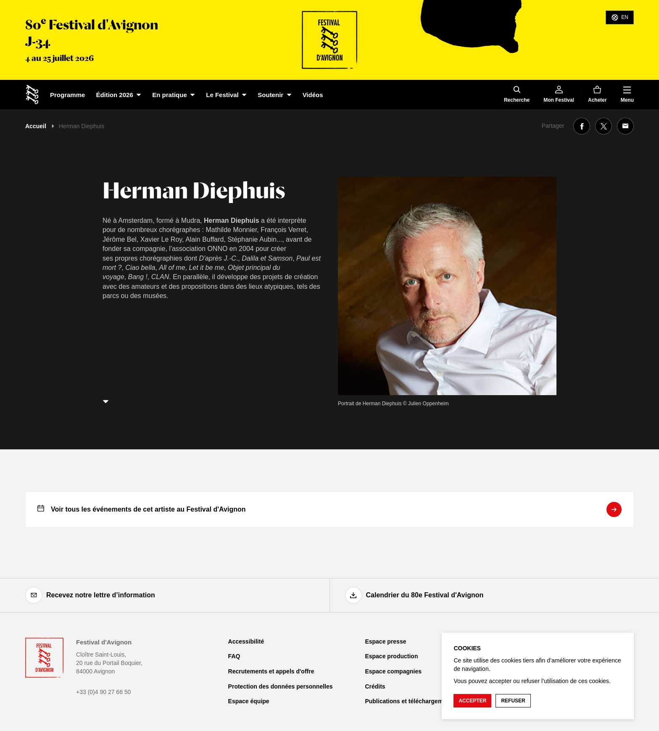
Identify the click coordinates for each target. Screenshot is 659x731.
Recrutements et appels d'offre (271, 671)
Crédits (375, 686)
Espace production (391, 656)
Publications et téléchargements (410, 701)
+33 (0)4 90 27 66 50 (103, 692)
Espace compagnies (393, 671)
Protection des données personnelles (280, 686)
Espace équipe (248, 701)
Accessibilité (246, 641)
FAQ (234, 656)
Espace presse (385, 641)
